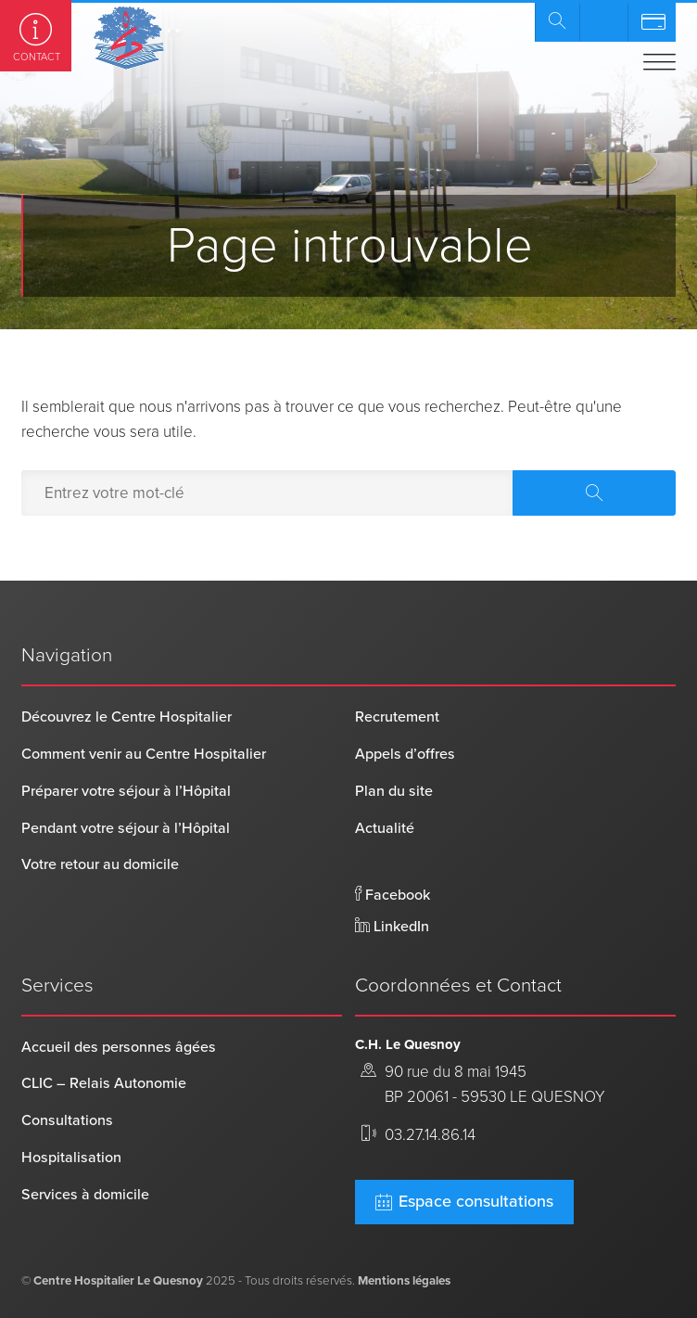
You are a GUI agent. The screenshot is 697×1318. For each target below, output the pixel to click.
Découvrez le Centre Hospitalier (126, 717)
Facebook (392, 895)
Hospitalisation (71, 1157)
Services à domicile (85, 1194)
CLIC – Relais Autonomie (103, 1083)
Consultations (67, 1120)
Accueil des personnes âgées (118, 1047)
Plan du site (394, 791)
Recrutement (397, 717)
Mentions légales (404, 1280)
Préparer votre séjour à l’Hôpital (126, 791)
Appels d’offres (405, 754)
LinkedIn (392, 926)
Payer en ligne (651, 22)
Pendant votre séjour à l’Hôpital (125, 828)
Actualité (384, 828)
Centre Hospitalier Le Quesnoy (118, 1280)
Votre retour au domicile (100, 864)
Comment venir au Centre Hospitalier (143, 754)
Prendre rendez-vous (603, 22)
